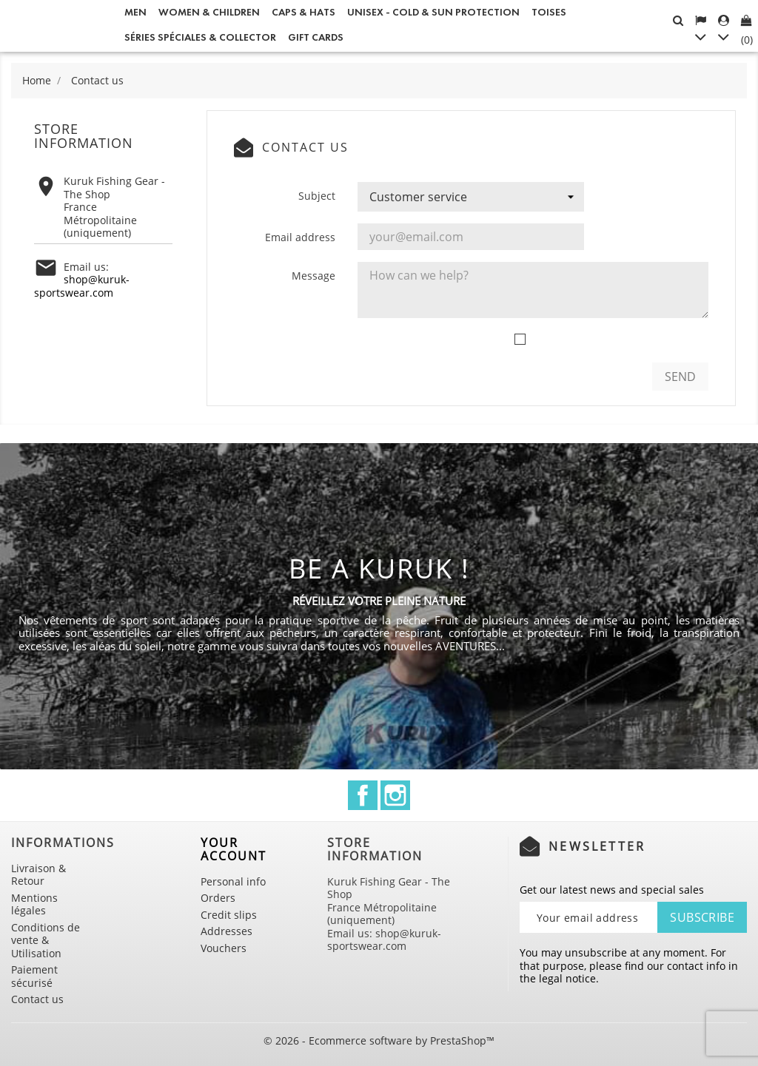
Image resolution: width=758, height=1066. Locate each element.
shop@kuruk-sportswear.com (82, 286)
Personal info (233, 881)
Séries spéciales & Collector (200, 37)
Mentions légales (34, 904)
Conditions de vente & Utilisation (45, 940)
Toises (548, 12)
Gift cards (315, 37)
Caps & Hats (303, 12)
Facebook (363, 795)
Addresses (226, 931)
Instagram (395, 795)
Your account (233, 849)
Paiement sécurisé (34, 976)
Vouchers (223, 948)
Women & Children (209, 12)
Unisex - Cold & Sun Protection (433, 12)
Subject (316, 196)
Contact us (37, 999)
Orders (218, 898)
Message (313, 276)
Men (135, 12)
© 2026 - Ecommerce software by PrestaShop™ (379, 1040)
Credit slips (229, 915)
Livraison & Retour (38, 874)
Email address (300, 237)
